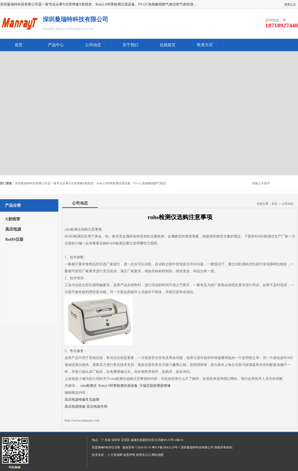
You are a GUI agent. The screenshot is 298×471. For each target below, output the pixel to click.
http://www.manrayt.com (82, 420)
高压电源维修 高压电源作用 (86, 406)
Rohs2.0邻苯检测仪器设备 (118, 386)
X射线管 (12, 219)
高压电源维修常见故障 (82, 399)
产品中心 (56, 45)
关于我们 (130, 45)
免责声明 (129, 455)
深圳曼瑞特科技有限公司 (197, 447)
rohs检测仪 (88, 386)
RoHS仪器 (14, 239)
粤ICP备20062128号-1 (166, 447)
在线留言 (168, 45)
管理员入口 (143, 455)
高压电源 (13, 229)
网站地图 (157, 455)
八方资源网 (115, 455)
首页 (19, 45)
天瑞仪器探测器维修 (155, 386)
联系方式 (205, 45)
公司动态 (93, 45)
